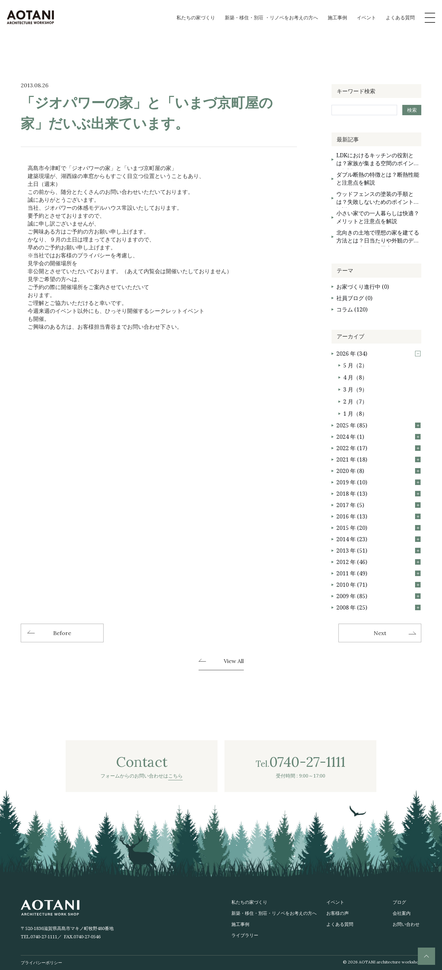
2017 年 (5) (378, 505)
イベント (366, 17)
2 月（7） (355, 401)
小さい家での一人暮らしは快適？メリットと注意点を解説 (377, 217)
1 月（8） (355, 413)
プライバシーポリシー (41, 963)
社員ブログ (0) (354, 298)
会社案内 (402, 913)
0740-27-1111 (43, 936)
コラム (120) (351, 309)
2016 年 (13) (378, 516)
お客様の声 (337, 913)
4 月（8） (355, 377)
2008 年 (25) (378, 607)
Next (380, 633)
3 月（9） (355, 389)
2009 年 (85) (378, 596)
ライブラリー (244, 935)
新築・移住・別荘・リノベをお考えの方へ (274, 913)
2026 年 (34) (378, 353)
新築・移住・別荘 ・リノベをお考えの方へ (271, 17)
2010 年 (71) (378, 584)
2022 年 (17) (378, 448)
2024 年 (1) (378, 437)
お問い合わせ (406, 924)
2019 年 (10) (378, 482)
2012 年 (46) (378, 562)
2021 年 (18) (378, 459)
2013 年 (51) (378, 550)
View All (234, 661)
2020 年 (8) (378, 471)
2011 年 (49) (378, 573)
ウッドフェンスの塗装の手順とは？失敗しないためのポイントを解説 (377, 199)
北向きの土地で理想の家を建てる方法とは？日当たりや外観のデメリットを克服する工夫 (377, 237)
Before (62, 633)
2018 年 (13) (378, 493)
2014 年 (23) (378, 539)
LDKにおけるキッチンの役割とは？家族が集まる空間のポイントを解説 (377, 160)
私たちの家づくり (195, 17)
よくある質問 (400, 17)
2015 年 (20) (378, 528)
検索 (412, 110)
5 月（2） (355, 365)
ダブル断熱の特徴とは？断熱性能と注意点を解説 (377, 178)
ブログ (399, 902)
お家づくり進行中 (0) (362, 286)
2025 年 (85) (378, 425)
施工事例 (337, 17)
